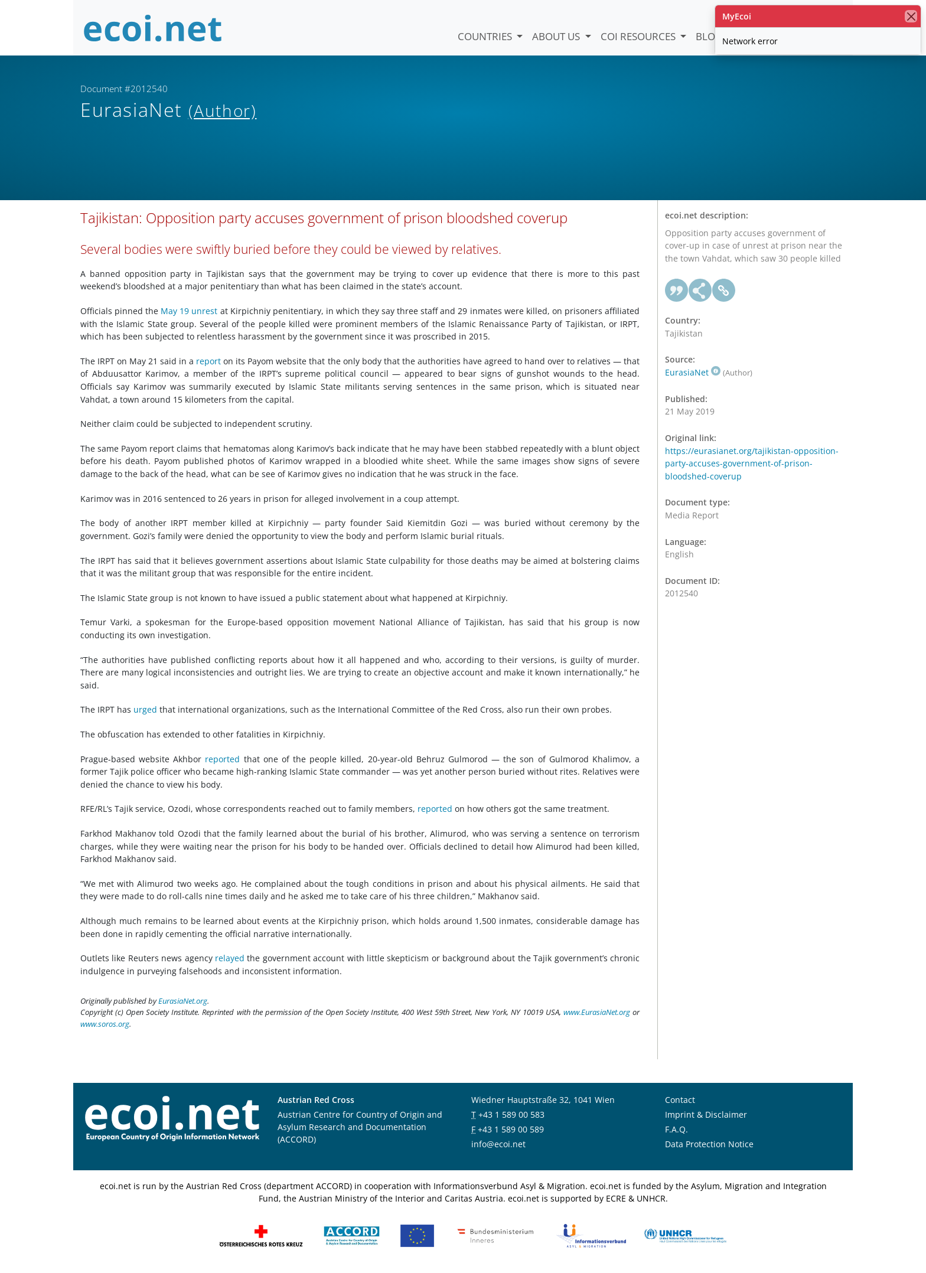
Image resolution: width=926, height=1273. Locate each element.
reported (222, 759)
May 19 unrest (189, 310)
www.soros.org (104, 1024)
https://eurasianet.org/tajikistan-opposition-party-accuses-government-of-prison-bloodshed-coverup (752, 463)
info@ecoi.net (498, 1144)
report (208, 361)
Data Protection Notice (709, 1144)
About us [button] (557, 36)
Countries (486, 36)
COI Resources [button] (639, 36)
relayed (229, 958)
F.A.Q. (676, 1129)
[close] (911, 16)
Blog (709, 36)
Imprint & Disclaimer (706, 1114)
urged (145, 709)
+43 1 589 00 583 (511, 1114)
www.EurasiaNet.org (596, 1012)
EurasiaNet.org (182, 1000)
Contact (680, 1099)
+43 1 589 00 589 (511, 1129)
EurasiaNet (692, 372)
